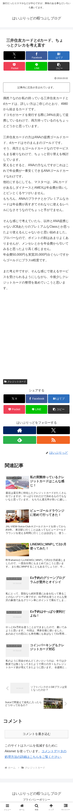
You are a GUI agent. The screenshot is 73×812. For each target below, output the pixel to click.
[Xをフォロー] (53, 430)
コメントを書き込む (37, 734)
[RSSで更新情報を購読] (53, 440)
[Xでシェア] (14, 55)
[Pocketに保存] (14, 66)
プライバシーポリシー (36, 799)
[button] (58, 66)
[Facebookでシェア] (36, 55)
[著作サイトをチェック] (19, 430)
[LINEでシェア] (36, 66)
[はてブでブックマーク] (58, 55)
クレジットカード (15, 381)
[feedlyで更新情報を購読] (19, 440)
